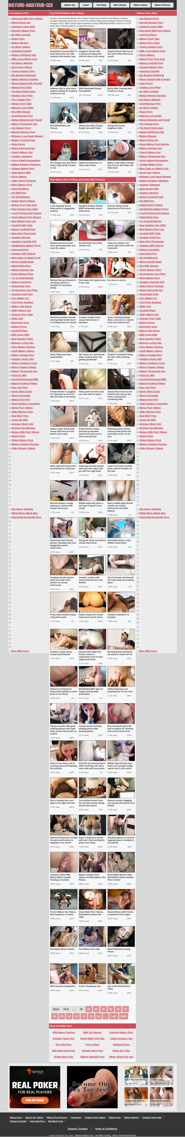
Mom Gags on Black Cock (26, 257)
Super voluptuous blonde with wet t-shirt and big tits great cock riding (91, 840)
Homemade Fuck (20, 286)
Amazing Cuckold (21, 51)
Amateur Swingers (21, 156)
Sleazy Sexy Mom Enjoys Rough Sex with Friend (91, 126)
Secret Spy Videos (21, 67)
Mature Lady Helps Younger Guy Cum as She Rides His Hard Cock (121, 165)
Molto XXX (17, 318)
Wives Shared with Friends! (26, 83)
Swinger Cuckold (18, 1121)
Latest (86, 5)
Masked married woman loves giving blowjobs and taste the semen (62, 245)
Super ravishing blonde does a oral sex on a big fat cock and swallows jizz (121, 320)
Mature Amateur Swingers (26, 164)
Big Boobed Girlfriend (23, 75)
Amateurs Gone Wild (23, 26)
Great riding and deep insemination (60, 355)
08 (54, 1016)
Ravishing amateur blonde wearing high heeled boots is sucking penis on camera (63, 320)
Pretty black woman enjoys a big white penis (63, 616)
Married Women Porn (23, 132)
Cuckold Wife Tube (22, 225)
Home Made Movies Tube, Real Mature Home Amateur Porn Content (121, 877)
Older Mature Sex (21, 310)
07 (125, 1009)
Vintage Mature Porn (22, 168)
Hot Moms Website (22, 63)
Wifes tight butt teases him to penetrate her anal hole (63, 467)
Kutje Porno (18, 144)
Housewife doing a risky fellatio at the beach (119, 541)
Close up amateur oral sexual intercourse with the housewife (121, 245)
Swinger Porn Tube (22, 314)
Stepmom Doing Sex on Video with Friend (90, 164)
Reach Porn (18, 39)
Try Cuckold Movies (22, 278)
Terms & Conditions (106, 1128)
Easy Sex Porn (19, 387)
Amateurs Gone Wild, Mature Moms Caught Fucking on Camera (60, 877)
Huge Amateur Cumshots (25, 403)
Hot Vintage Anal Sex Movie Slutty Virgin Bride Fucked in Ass (63, 165)
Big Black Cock (55, 1121)
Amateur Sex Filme (22, 95)
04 (103, 1009)
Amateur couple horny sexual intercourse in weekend (89, 320)
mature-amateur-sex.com (61, 1135)
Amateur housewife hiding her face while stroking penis (120, 357)
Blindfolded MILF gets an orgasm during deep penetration (91, 691)
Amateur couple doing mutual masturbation (61, 653)
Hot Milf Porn (18, 193)
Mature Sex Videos (34, 1117)
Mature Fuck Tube (21, 103)
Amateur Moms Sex (22, 424)
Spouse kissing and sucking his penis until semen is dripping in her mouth (63, 840)
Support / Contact (77, 1128)
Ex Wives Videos (20, 47)
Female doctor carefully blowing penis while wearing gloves (90, 728)
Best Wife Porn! (20, 651)
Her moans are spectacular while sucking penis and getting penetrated (92, 357)
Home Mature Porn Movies (26, 217)
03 (96, 1009)
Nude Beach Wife (21, 172)
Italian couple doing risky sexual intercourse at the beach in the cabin (62, 431)
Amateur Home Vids (22, 359)
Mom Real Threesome (23, 233)
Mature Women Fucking (24, 79)
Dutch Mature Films (22, 274)
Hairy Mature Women (23, 347)
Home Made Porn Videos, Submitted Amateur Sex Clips (91, 914)
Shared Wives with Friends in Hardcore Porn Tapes (120, 913)
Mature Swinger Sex (22, 270)
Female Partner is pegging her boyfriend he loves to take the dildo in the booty (62, 394)
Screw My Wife (19, 420)
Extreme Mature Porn (23, 30)
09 (62, 1016)
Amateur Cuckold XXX (23, 241)
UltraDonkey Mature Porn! (26, 245)
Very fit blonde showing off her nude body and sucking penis (121, 580)
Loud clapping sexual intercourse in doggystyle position (62, 208)
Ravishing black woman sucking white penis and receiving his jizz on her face (119, 433)
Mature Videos (141, 5)
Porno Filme (92, 1044)
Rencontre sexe (20, 322)
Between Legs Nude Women (27, 136)
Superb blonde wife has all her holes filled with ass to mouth (120, 54)
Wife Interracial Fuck (63, 1050)
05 (111, 1009)
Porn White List (20, 298)
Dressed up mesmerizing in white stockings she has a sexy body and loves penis (92, 766)
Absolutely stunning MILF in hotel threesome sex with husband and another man (63, 54)
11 (76, 1016)
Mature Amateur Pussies (25, 444)
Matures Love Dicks (22, 107)
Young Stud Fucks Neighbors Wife (116, 126)
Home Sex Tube (121, 1050)
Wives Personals (20, 395)
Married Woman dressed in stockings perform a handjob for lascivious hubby (63, 284)
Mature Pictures (162, 5)
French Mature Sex (22, 152)
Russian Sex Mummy (23, 428)
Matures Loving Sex (22, 343)
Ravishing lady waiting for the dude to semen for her (120, 653)
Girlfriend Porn (121, 1044)
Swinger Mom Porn (92, 1050)
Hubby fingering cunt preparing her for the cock (120, 690)
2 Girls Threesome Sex (90, 986)
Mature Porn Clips (21, 87)
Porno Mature (19, 176)
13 (91, 1016)
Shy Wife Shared (20, 111)
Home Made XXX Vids (92, 1038)
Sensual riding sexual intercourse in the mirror (119, 207)
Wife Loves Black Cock (24, 59)
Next (123, 1016)
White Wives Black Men (24, 513)
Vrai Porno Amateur (22, 302)
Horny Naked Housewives (25, 160)
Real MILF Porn (20, 416)
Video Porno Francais (23, 180)
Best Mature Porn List (23, 221)
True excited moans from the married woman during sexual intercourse (91, 803)
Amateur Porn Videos (95, 1117)
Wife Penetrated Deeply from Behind (90, 89)
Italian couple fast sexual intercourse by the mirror (91, 616)
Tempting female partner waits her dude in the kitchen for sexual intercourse (62, 581)
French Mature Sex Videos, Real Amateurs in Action (63, 913)
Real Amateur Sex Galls (24, 209)
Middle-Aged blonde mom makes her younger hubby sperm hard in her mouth (120, 766)
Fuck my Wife (19, 375)
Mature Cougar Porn (22, 355)
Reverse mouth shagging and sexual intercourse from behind (121, 803)
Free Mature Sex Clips (89, 949)
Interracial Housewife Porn (26, 517)
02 (88, 1009)
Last (113, 1016)
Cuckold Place (19, 330)
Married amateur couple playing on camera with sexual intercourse (61, 505)
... (106, 1016)
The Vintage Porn (21, 99)
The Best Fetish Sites (23, 91)
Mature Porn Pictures (57, 1117)
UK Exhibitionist (20, 197)
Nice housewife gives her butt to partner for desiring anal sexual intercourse (120, 728)
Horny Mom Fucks (21, 391)
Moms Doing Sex (21, 22)
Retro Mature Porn (21, 184)
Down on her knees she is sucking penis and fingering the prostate (63, 766)
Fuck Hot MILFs (20, 189)
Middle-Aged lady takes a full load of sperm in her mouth (91, 505)
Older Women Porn (22, 411)
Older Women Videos (23, 448)
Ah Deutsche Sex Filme (24, 290)
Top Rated (101, 5)
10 (69, 1016)
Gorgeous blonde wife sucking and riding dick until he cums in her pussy (91, 54)
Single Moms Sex (63, 1056)
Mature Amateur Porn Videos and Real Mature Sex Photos (92, 877)
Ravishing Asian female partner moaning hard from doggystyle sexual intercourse (63, 544)
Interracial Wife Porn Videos (27, 18)
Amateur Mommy (21, 237)
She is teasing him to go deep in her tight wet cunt (62, 801)
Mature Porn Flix (20, 399)
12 (84, 1016)
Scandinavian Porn (22, 116)
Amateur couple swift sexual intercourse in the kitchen (91, 580)
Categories (76, 1117)
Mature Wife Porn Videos (25, 432)
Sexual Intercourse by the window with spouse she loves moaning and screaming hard (120, 396)
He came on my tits (117, 280)
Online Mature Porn (22, 440)
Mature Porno (19, 326)
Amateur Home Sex (63, 1038)
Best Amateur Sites (22, 339)
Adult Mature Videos (22, 351)
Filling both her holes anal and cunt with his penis (91, 393)
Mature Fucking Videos (24, 383)
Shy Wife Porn (64, 1044)
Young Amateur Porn (23, 71)
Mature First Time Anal (24, 205)
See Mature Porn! (21, 128)
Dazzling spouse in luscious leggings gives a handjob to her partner (121, 840)
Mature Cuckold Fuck (23, 229)
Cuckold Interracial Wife (24, 379)
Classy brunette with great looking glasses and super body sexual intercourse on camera (63, 730)
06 (118, 1009)
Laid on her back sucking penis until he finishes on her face (120, 468)
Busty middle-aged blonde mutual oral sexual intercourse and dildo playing (120, 507)
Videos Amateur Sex (121, 1038)
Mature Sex (69, 5)
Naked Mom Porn (21, 266)
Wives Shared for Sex (121, 1056)
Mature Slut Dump (21, 306)
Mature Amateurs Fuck (24, 363)
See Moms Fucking (22, 509)
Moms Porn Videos (22, 407)
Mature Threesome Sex (24, 124)
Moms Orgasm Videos (23, 367)
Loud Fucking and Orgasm (26, 213)
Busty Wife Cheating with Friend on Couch (120, 89)
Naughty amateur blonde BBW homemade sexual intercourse (91, 208)
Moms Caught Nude (22, 261)
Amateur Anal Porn (22, 294)
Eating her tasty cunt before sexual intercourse (92, 541)
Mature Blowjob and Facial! (26, 120)
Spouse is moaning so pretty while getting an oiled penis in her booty (63, 691)
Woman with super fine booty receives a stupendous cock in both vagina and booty (91, 656)
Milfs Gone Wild (20, 334)
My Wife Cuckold (20, 34)
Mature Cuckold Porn (23, 140)
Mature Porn (18, 436)
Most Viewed (120, 5)
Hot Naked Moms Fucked (62, 949)
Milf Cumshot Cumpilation (62, 986)
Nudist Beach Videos (23, 201)
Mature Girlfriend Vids (23, 55)
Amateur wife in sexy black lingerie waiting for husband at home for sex (63, 91)
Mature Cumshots (21, 282)
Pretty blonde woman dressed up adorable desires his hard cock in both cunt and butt (90, 433)
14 (98, 1016)
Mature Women (19, 43)
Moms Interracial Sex (23, 148)
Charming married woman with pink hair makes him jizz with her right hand (91, 468)
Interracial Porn (20, 249)
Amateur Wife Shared (23, 253)
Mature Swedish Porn (92, 1056)
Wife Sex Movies (92, 1032)
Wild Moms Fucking (63, 1032)
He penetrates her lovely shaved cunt (90, 244)
